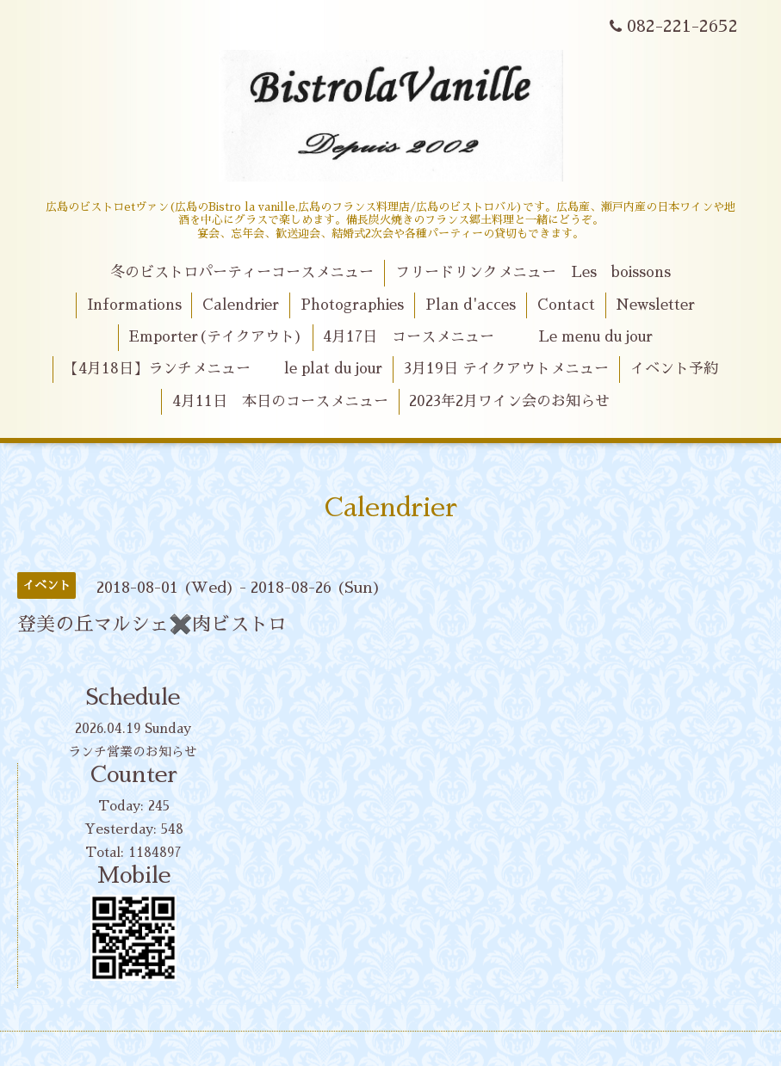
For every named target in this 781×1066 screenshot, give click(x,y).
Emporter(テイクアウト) (215, 337)
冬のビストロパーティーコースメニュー (242, 272)
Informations (134, 305)
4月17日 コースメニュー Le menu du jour (488, 337)
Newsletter (655, 305)
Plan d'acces (470, 305)
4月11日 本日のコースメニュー (280, 401)
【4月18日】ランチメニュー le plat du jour (223, 368)
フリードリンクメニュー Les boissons (533, 272)
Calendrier (240, 305)
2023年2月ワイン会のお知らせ (509, 401)
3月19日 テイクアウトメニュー (506, 368)
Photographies (352, 305)
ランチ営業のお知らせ (132, 751)
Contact (566, 305)
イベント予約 (674, 368)
